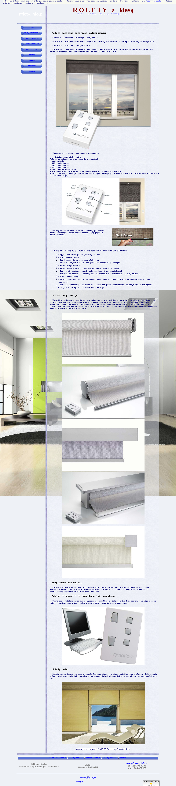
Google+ (79, 782)
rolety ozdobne (76, 758)
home (31, 27)
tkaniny (32, 55)
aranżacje (32, 66)
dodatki (32, 60)
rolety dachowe (32, 49)
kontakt (32, 71)
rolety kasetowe (32, 44)
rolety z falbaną (32, 38)
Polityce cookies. (155, 1)
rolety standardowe (32, 33)
